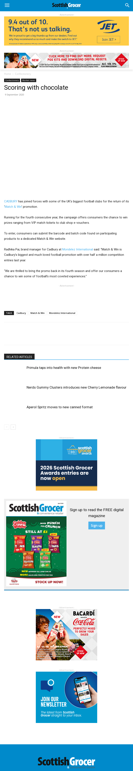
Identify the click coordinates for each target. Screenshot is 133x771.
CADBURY (10, 201)
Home (7, 74)
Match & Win (13, 207)
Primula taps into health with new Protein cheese (64, 368)
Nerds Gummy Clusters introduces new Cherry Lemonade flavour (76, 387)
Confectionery (23, 74)
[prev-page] (6, 427)
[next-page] (13, 427)
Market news (28, 80)
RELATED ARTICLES (19, 357)
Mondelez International (77, 249)
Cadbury (21, 312)
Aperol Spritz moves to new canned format (60, 407)
